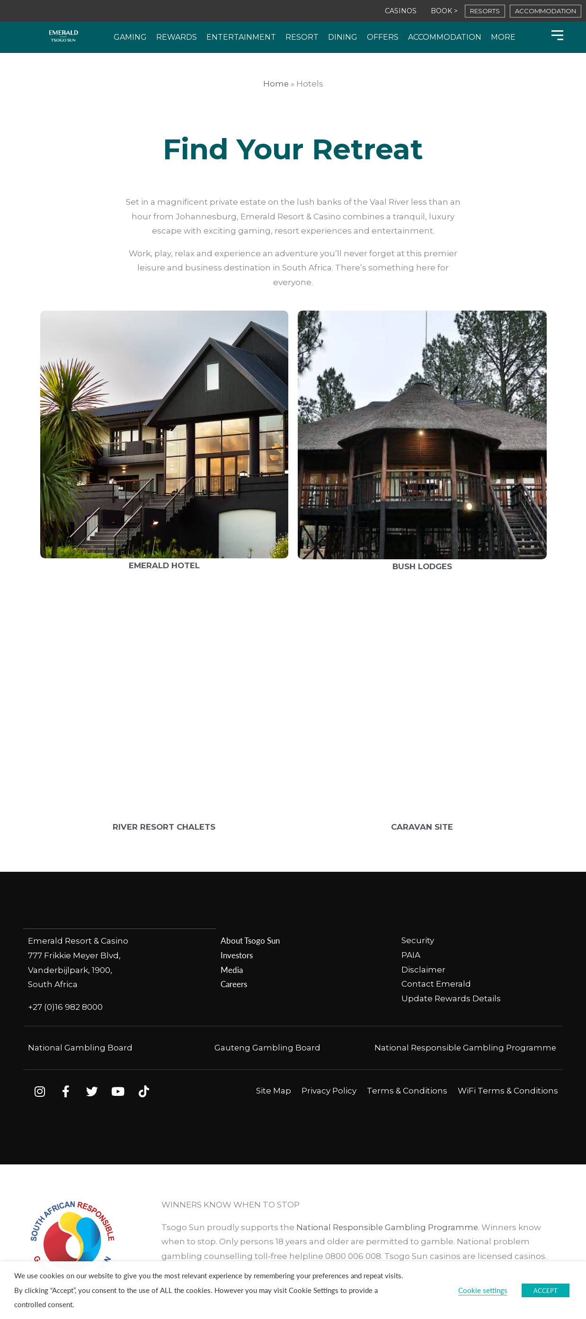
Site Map (273, 1090)
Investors (237, 955)
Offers (383, 37)
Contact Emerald (436, 984)
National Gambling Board (80, 1047)
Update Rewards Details (451, 998)
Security (418, 940)
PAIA (410, 955)
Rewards (176, 37)
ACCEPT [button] (545, 1290)
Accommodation (444, 37)
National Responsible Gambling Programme (464, 1047)
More (503, 37)
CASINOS (401, 11)
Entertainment (241, 37)
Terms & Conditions (407, 1090)
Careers (234, 983)
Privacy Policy (329, 1090)
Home (276, 83)
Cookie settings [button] (482, 1290)
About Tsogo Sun (250, 940)
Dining (342, 37)
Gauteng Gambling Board (267, 1047)
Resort (302, 37)
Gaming (130, 37)
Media (232, 969)
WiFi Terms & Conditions (508, 1090)
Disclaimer (423, 969)
